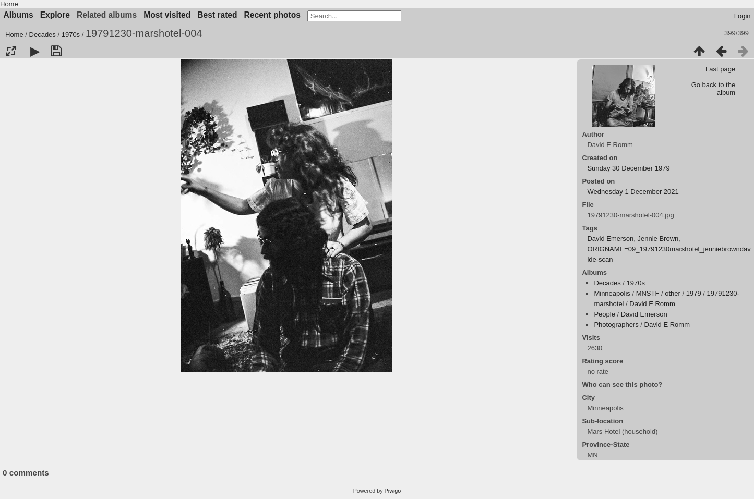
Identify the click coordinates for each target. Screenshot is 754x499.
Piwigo (393, 491)
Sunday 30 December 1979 (628, 168)
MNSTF (648, 293)
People (604, 314)
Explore (55, 14)
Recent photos (272, 14)
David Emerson (610, 238)
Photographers (616, 324)
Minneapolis (612, 293)
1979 (693, 293)
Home (9, 4)
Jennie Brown (658, 238)
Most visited (166, 14)
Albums (18, 14)
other (672, 293)
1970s (71, 35)
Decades (42, 35)
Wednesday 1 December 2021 (632, 192)
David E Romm (652, 304)
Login (742, 16)
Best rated (217, 14)
